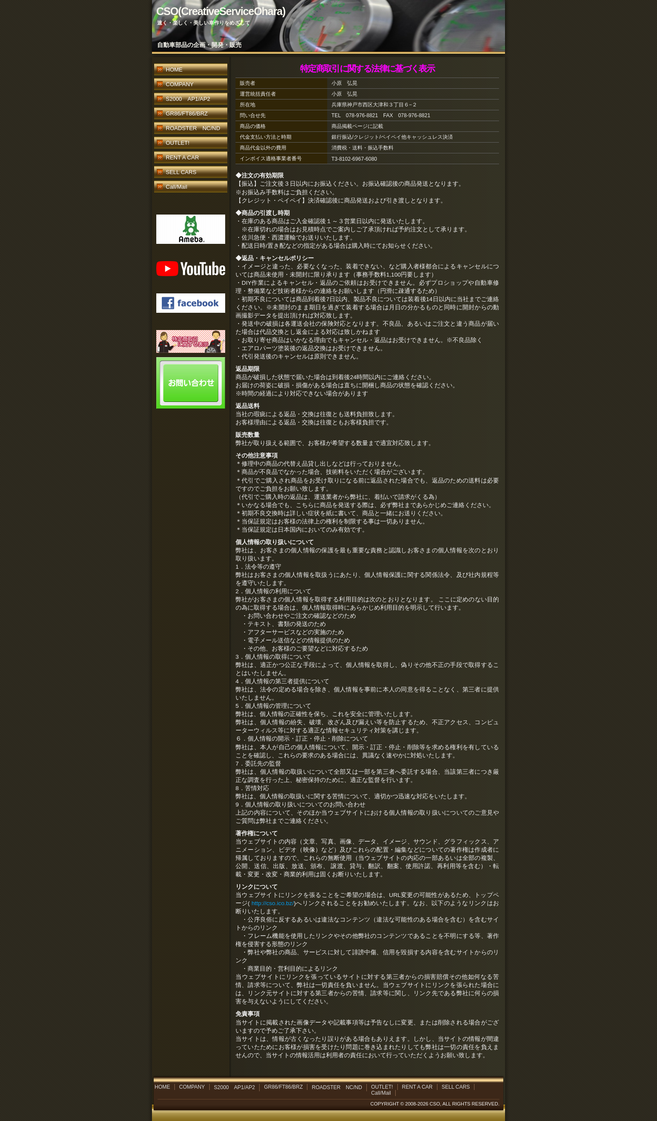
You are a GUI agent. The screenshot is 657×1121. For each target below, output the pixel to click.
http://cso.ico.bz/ (272, 903)
